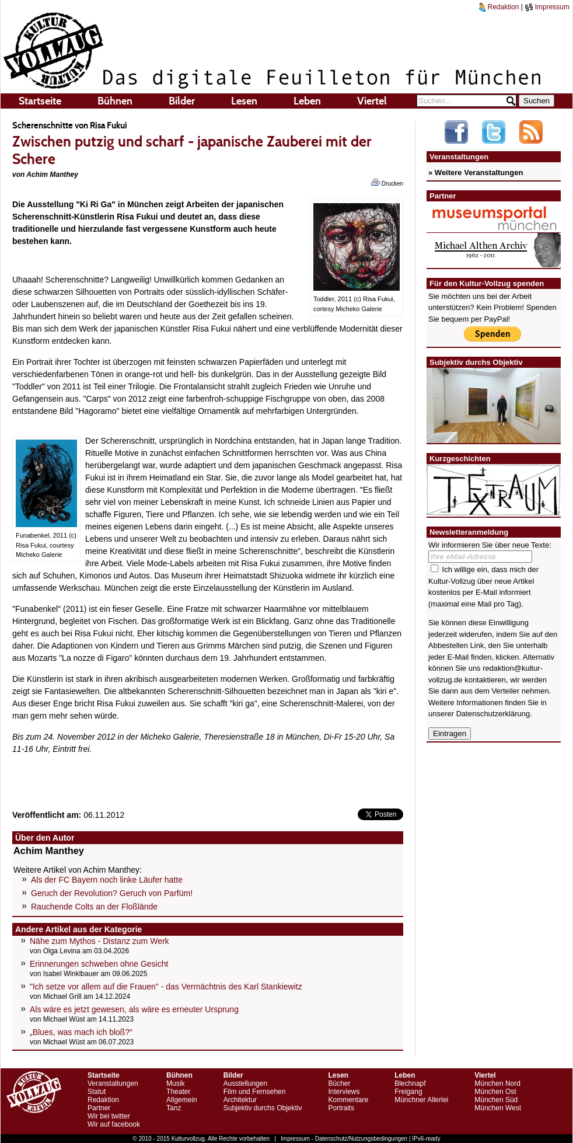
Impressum (547, 7)
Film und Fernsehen (254, 1092)
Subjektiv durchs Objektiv (262, 1108)
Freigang (408, 1092)
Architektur (240, 1100)
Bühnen (114, 101)
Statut (97, 1092)
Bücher (339, 1083)
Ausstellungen (245, 1083)
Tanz (173, 1108)
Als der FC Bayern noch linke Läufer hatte (107, 879)
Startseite (40, 101)
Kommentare (348, 1100)
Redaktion (499, 7)
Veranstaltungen (113, 1083)
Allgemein (181, 1100)
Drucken (387, 183)
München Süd (496, 1100)
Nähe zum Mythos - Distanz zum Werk (99, 941)
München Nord (497, 1083)
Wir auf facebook (114, 1124)
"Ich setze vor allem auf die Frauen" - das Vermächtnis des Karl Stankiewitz (166, 986)
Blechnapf (409, 1083)
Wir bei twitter (109, 1116)
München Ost (495, 1092)
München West (497, 1108)
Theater (178, 1092)
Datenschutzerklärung (493, 713)
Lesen (244, 101)
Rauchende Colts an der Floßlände (94, 906)
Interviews (343, 1092)
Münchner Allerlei (421, 1100)
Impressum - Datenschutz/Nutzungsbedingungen (344, 1138)
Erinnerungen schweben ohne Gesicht (99, 963)
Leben (307, 101)
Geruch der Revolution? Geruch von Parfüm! (112, 893)
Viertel (372, 101)
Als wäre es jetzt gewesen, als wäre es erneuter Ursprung (134, 1009)
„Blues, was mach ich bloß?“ (81, 1032)
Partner (99, 1108)
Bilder (182, 101)
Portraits (341, 1108)
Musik (175, 1083)
